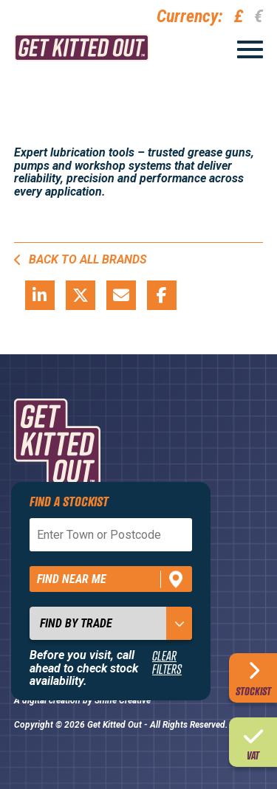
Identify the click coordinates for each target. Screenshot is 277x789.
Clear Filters (167, 662)
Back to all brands (80, 260)
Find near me (71, 579)
